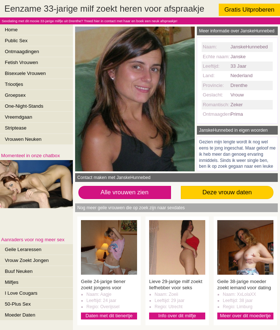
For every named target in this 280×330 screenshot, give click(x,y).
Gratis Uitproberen (249, 9)
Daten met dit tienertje (108, 315)
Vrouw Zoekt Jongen (26, 260)
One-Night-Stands (24, 106)
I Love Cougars (21, 293)
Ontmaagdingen (22, 51)
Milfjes (11, 282)
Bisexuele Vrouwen (25, 73)
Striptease (15, 128)
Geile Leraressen (23, 249)
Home (11, 29)
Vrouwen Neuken (23, 139)
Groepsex (15, 95)
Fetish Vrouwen (21, 62)
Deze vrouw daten (227, 192)
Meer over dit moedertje (245, 315)
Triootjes (14, 84)
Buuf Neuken (18, 271)
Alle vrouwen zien (125, 192)
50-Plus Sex (18, 304)
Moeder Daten (20, 315)
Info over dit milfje (177, 315)
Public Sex (16, 40)
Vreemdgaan (18, 117)
